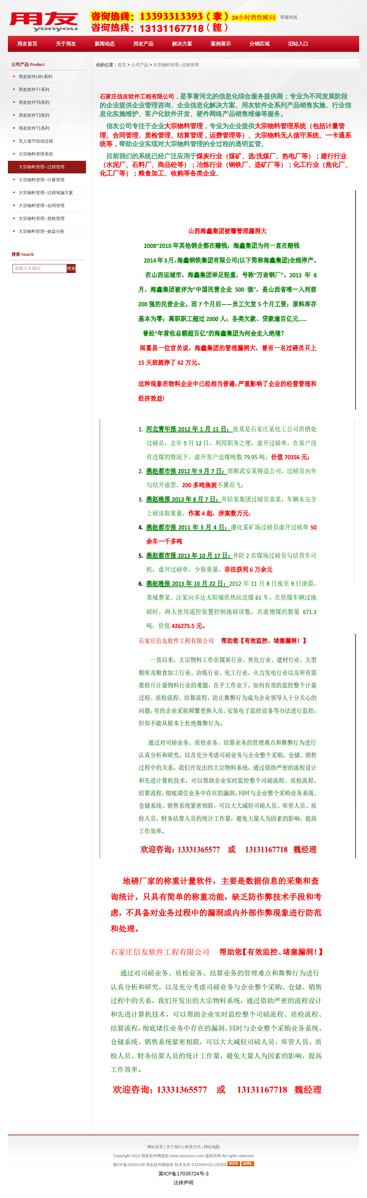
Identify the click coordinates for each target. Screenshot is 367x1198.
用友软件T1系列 (34, 128)
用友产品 (143, 44)
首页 (122, 64)
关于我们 (174, 1147)
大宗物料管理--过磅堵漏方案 (46, 192)
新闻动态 (105, 44)
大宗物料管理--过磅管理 (42, 166)
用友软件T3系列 (34, 115)
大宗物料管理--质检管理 (42, 218)
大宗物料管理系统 (36, 154)
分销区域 (259, 44)
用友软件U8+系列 (35, 76)
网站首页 (155, 1147)
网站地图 (212, 1147)
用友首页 (27, 44)
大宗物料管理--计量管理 (42, 179)
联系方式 (193, 1147)
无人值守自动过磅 (36, 141)
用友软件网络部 (159, 1165)
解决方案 (182, 44)
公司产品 (139, 64)
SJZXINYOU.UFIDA (208, 1165)
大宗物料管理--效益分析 (42, 231)
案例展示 (221, 44)
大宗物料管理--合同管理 (42, 205)
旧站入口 (298, 44)
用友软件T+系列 (34, 89)
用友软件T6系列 (34, 102)
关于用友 (66, 44)
